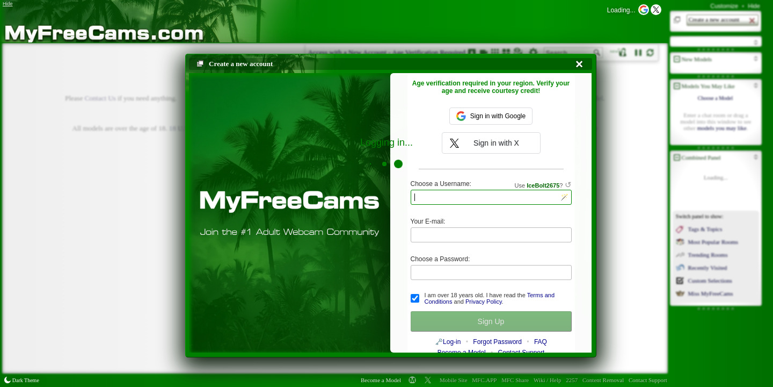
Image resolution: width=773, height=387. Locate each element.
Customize (724, 6)
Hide (754, 6)
